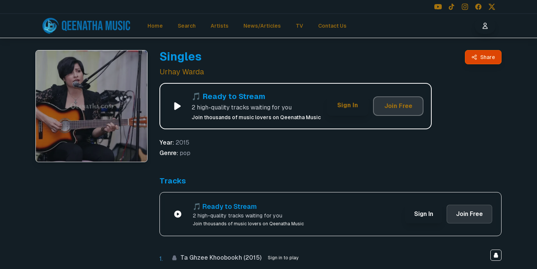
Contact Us (332, 26)
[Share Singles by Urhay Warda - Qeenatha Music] (483, 57)
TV (299, 26)
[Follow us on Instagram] (465, 6)
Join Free (398, 105)
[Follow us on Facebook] (478, 6)
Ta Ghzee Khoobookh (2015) (216, 257)
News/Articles (262, 26)
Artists (220, 26)
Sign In (347, 105)
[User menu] (485, 26)
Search (187, 26)
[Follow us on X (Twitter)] (492, 6)
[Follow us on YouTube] (438, 6)
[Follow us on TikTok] (451, 6)
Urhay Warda (181, 72)
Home (155, 26)
